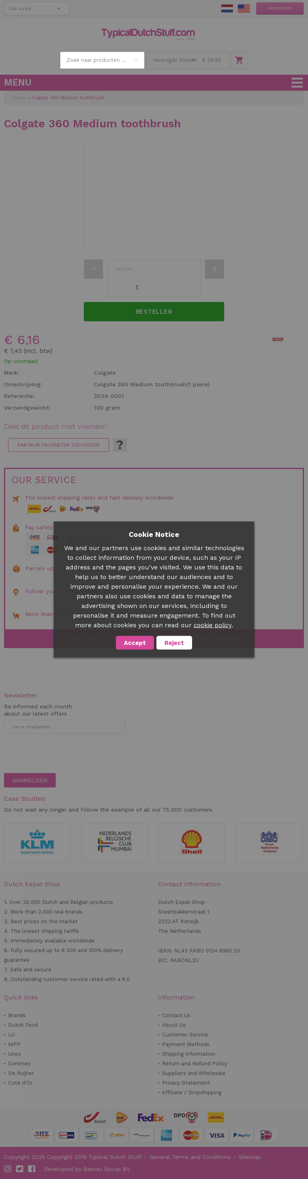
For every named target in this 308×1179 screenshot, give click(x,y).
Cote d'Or (20, 1083)
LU (11, 1035)
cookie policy (213, 625)
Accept (135, 643)
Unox (14, 1054)
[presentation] (65, 753)
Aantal (125, 269)
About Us (174, 1025)
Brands (17, 1015)
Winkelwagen (239, 60)
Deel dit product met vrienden (55, 426)
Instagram (8, 1169)
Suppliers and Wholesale (193, 1073)
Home (19, 97)
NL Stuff (227, 8)
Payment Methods (185, 1044)
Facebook (32, 1169)
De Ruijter (21, 1073)
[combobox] (102, 60)
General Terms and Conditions (190, 1157)
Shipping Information (188, 1054)
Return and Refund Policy (194, 1064)
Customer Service (185, 1035)
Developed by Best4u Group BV (87, 1169)
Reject (174, 643)
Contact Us (176, 1015)
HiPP (14, 1044)
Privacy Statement (186, 1083)
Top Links (19, 8)
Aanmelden (280, 8)
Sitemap (250, 1157)
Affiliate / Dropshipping (191, 1092)
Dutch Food (23, 1025)
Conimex (19, 1064)
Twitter (20, 1169)
